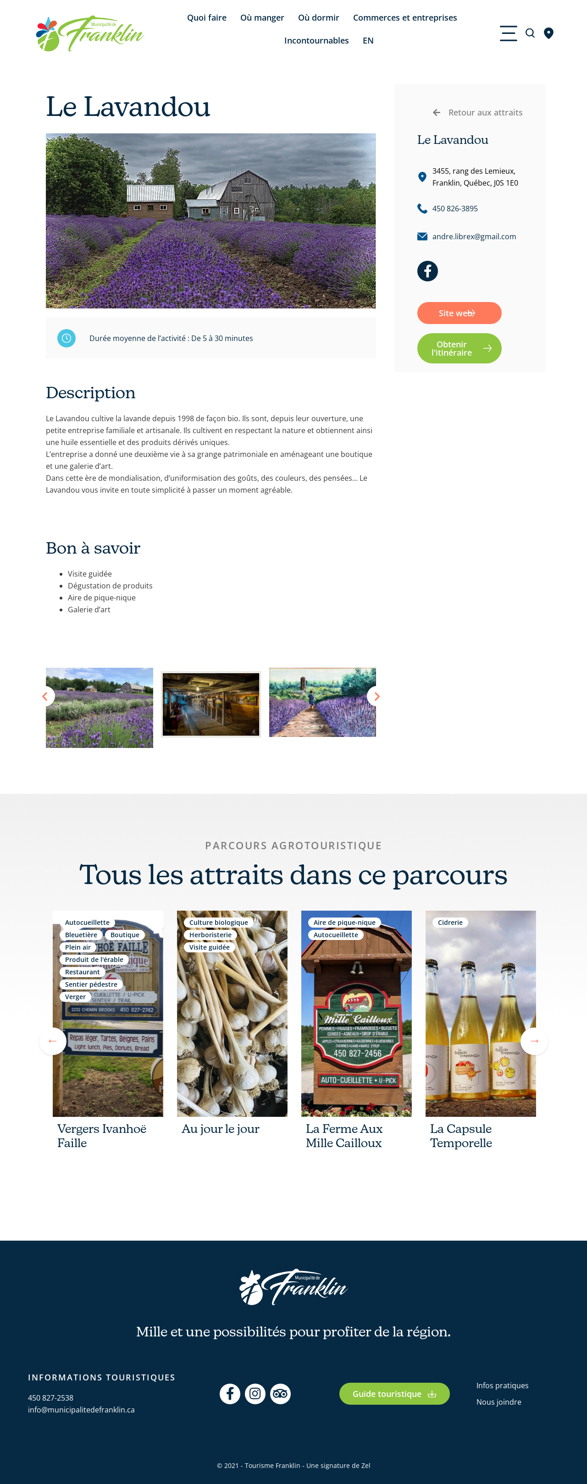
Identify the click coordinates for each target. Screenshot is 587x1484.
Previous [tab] (52, 1041)
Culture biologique (218, 922)
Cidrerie (450, 922)
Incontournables (316, 40)
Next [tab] (534, 1041)
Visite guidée (209, 947)
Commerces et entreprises (405, 17)
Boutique (125, 934)
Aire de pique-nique (345, 922)
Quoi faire (207, 17)
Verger (75, 996)
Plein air (78, 947)
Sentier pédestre (91, 984)
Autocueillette (87, 922)
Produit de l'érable (94, 959)
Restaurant (82, 971)
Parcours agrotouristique (293, 845)
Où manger (262, 17)
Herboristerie (210, 934)
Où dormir (318, 17)
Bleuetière (81, 934)
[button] (44, 696)
